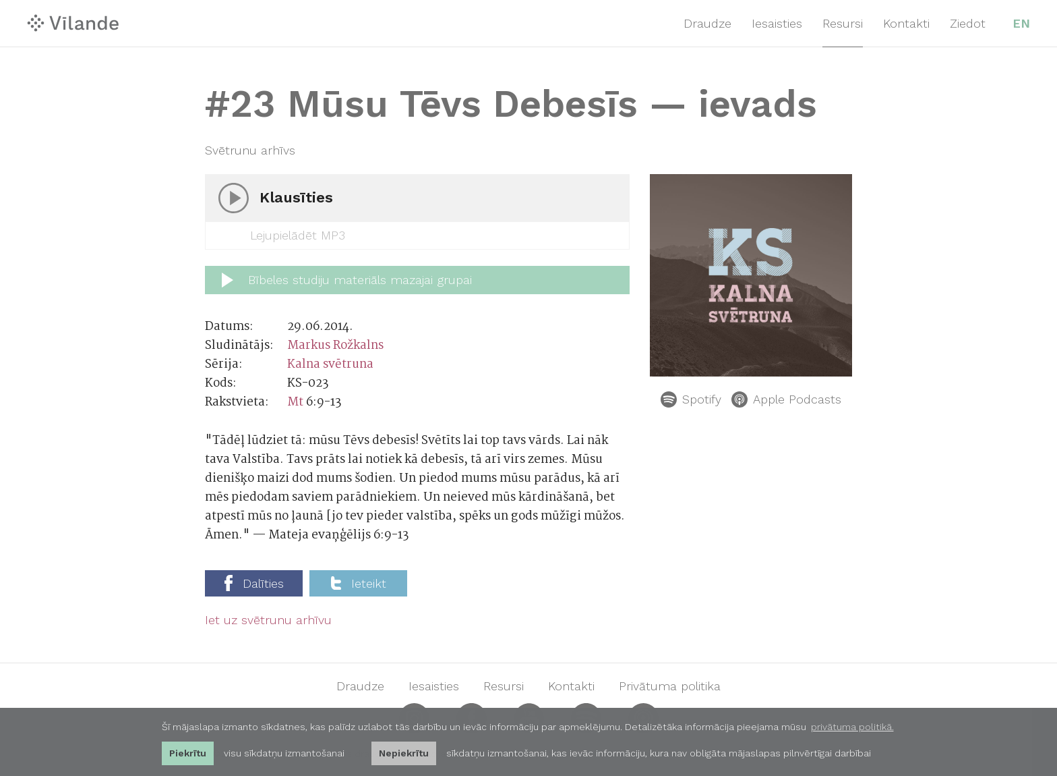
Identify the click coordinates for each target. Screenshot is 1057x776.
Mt (295, 402)
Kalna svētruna (330, 365)
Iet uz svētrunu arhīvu (268, 620)
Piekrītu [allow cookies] (187, 753)
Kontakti (906, 23)
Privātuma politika (670, 686)
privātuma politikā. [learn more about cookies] (852, 726)
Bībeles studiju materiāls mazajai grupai (347, 280)
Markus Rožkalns (335, 346)
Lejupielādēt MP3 (285, 235)
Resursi (842, 23)
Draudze (707, 23)
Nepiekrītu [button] (404, 753)
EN (1021, 23)
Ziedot (968, 23)
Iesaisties (777, 23)
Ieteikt (358, 583)
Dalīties (254, 583)
